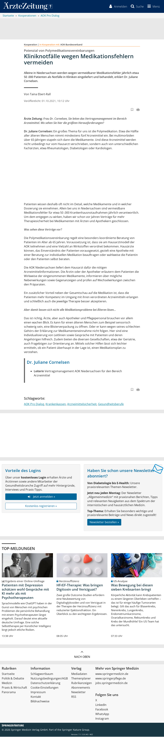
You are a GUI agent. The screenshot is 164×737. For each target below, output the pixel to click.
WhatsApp (102, 714)
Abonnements (80, 688)
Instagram (102, 719)
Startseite (8, 674)
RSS (73, 697)
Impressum (38, 692)
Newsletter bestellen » (104, 522)
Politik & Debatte (13, 679)
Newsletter (78, 692)
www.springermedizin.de (111, 674)
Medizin (7, 683)
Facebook (101, 710)
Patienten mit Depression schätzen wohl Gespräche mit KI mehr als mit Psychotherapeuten (25, 591)
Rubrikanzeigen (81, 683)
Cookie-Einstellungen (44, 688)
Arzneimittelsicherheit (82, 404)
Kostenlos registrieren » (41, 506)
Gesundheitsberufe (111, 404)
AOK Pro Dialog (34, 404)
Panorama (9, 692)
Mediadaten (79, 674)
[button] (152, 7)
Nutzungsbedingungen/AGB (49, 679)
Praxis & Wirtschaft (14, 688)
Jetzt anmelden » (41, 497)
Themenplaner (81, 679)
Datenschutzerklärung (45, 683)
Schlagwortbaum (42, 674)
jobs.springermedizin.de (111, 683)
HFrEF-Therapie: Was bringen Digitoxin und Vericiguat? (79, 587)
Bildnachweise (40, 702)
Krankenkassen (56, 404)
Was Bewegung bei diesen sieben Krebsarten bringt (132, 587)
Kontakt (36, 697)
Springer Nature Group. (76, 730)
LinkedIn (100, 705)
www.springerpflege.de (110, 679)
